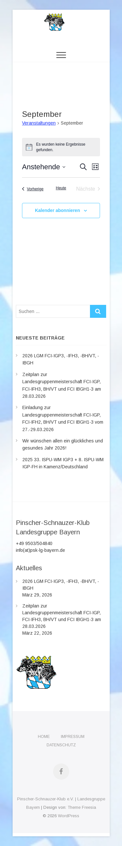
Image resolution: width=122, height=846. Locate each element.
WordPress (68, 815)
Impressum (72, 736)
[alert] (61, 147)
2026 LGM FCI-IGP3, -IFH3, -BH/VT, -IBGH (60, 585)
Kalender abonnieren (57, 210)
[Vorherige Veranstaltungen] (32, 189)
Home (44, 736)
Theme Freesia (82, 807)
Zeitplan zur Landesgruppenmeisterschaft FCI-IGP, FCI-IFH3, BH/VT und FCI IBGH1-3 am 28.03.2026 (61, 616)
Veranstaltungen (39, 123)
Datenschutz (61, 745)
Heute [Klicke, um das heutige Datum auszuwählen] (61, 188)
